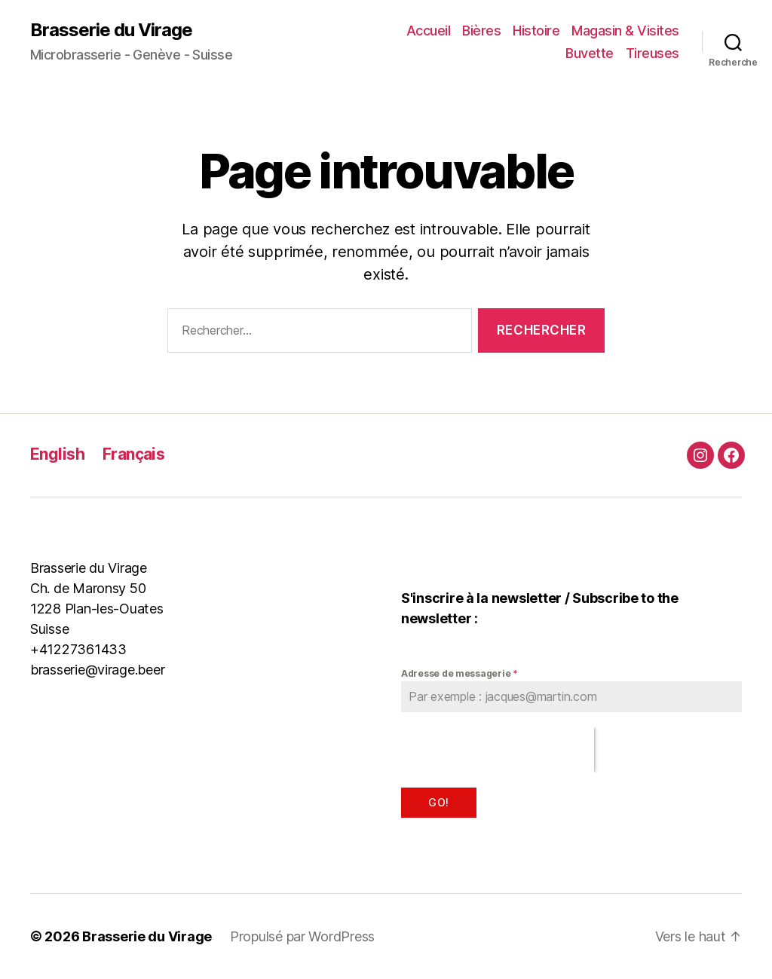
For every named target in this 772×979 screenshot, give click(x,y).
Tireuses (652, 53)
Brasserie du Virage (111, 30)
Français (133, 454)
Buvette (589, 53)
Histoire (536, 30)
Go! (438, 802)
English (57, 454)
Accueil (428, 30)
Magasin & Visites (625, 30)
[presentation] (497, 749)
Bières (481, 30)
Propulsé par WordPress (302, 936)
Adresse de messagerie (459, 673)
